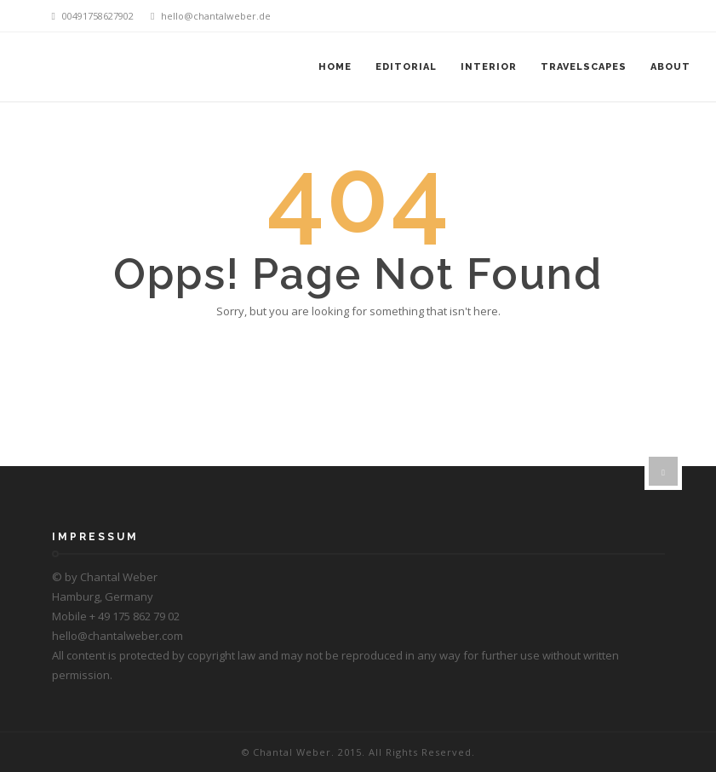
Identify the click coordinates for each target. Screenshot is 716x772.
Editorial (406, 66)
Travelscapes (584, 66)
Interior (489, 66)
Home (335, 66)
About (670, 66)
